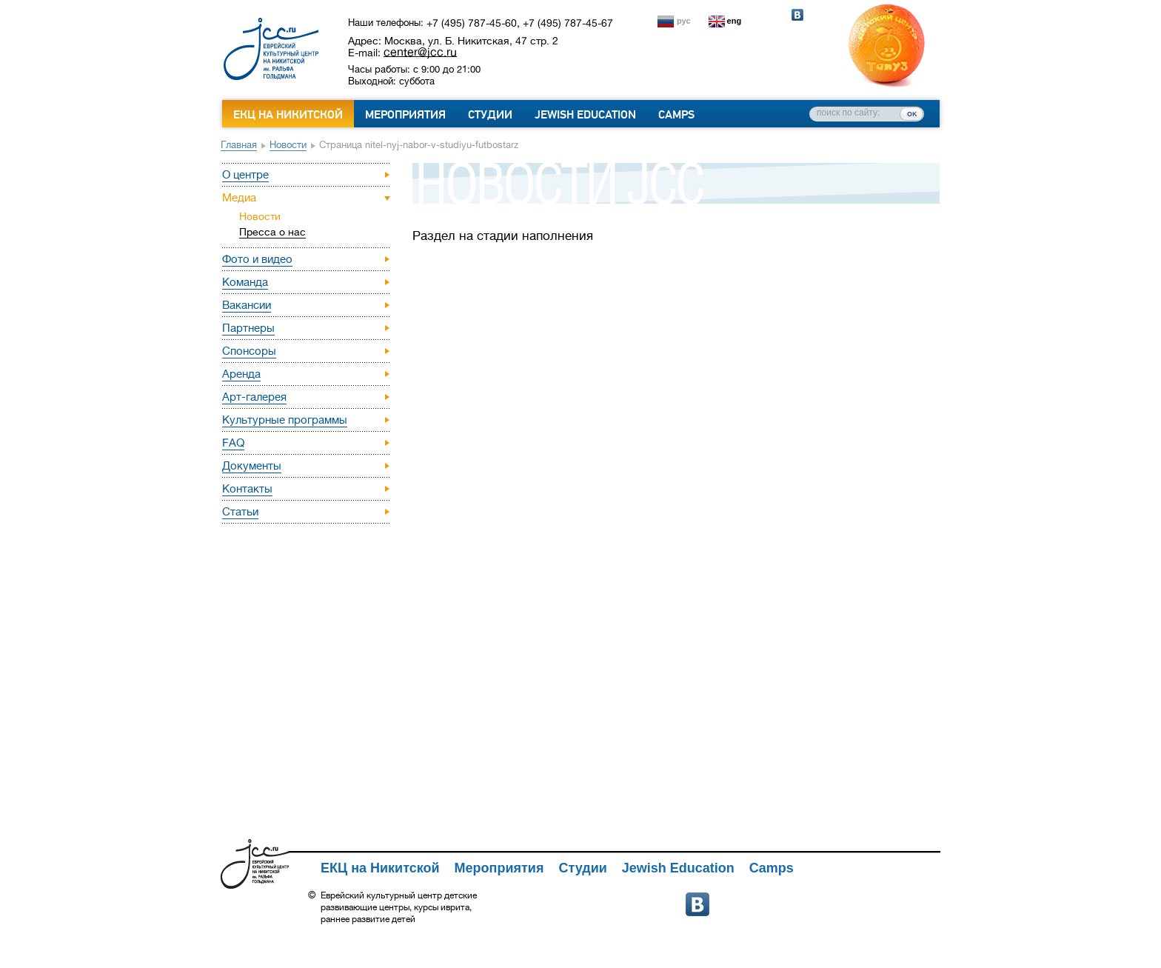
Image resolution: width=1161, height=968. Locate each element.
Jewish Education (585, 114)
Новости (288, 144)
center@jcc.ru (420, 52)
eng (734, 20)
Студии (490, 114)
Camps (676, 114)
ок (912, 113)
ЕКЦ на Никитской (288, 114)
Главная (239, 144)
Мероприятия (405, 114)
